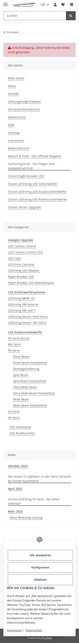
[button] (55, 4)
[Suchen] (71, 15)
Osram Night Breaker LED (26, 176)
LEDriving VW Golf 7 (22, 310)
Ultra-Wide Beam (25, 387)
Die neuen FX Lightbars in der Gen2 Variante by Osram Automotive (39, 478)
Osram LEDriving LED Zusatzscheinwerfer (37, 192)
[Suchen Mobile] (34, 15)
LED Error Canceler (21, 264)
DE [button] (43, 4)
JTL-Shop (47, 637)
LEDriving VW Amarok (23, 304)
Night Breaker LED (21, 277)
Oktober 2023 (18, 466)
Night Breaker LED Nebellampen (31, 283)
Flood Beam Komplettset (30, 363)
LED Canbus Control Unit (25, 252)
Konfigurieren (40, 567)
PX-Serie (14, 350)
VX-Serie (14, 418)
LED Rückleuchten (22, 433)
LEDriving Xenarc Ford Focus (28, 317)
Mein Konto (16, 78)
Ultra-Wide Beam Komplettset (34, 393)
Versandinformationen (24, 109)
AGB (11, 125)
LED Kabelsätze (20, 427)
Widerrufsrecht (18, 148)
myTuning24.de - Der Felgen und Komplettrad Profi (31, 166)
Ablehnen (40, 579)
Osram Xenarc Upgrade (24, 207)
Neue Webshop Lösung (26, 517)
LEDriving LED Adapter (24, 270)
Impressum (14, 630)
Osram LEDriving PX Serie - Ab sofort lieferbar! (33, 501)
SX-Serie (14, 411)
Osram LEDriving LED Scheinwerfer (32, 184)
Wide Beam (21, 399)
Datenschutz (34, 630)
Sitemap (14, 133)
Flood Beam (21, 357)
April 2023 (15, 489)
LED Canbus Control (22, 246)
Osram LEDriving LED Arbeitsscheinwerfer (37, 199)
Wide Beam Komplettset (30, 405)
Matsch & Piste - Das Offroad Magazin (34, 156)
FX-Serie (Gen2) (18, 338)
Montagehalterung (26, 369)
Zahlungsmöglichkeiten (24, 102)
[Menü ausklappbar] (5, 2)
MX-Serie (14, 344)
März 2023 (15, 511)
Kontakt (13, 94)
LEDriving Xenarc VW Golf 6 (27, 323)
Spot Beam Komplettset (29, 381)
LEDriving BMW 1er (21, 298)
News (12, 86)
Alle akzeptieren (40, 555)
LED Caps (14, 258)
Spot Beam (20, 375)
